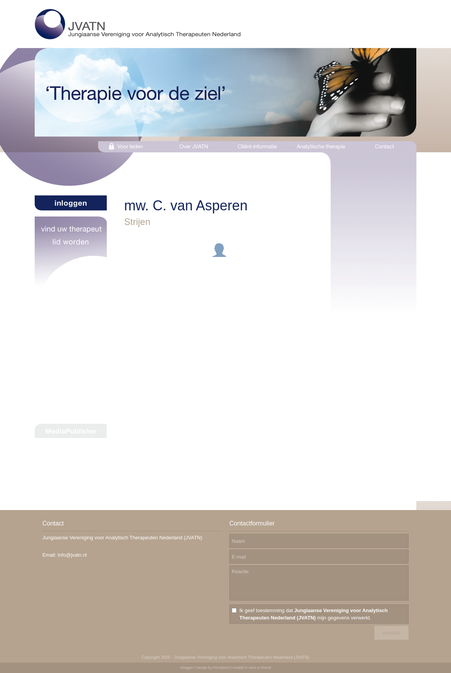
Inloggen (187, 668)
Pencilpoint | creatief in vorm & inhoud (242, 668)
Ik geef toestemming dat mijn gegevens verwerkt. (313, 614)
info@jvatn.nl (72, 555)
